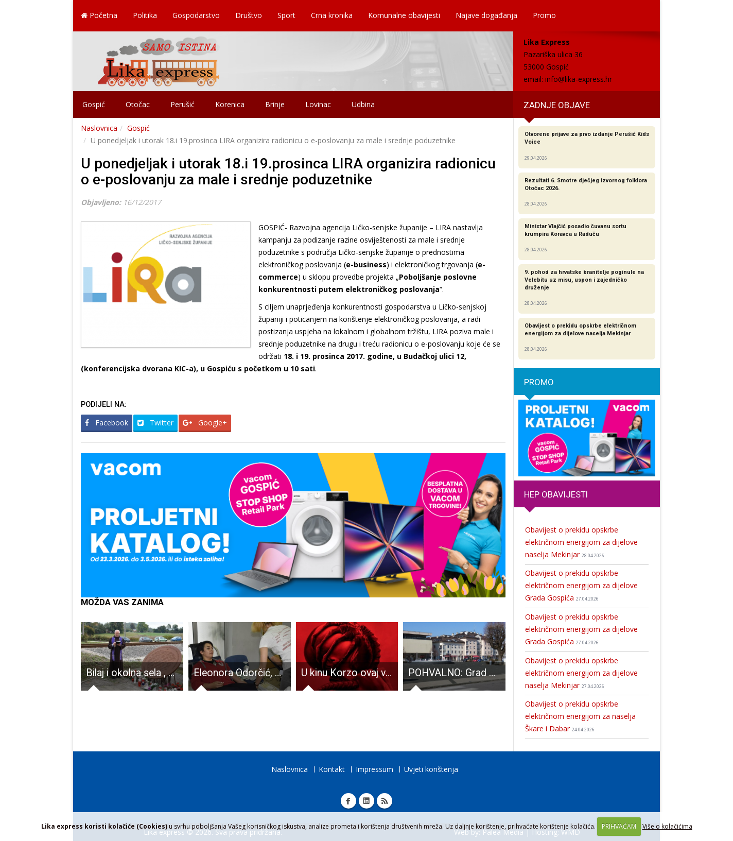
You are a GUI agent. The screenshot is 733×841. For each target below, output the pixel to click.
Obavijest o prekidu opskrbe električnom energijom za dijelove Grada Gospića (581, 585)
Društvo (248, 15)
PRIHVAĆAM (619, 826)
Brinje (275, 104)
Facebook (106, 422)
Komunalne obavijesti (404, 15)
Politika (145, 15)
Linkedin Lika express (366, 801)
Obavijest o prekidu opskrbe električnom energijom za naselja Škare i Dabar (580, 716)
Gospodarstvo (196, 15)
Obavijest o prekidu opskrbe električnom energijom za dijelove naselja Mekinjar (581, 542)
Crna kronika (332, 15)
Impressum (374, 769)
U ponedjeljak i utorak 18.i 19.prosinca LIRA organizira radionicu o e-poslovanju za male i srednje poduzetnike (288, 171)
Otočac (138, 104)
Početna (99, 15)
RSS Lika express (384, 801)
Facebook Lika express (348, 801)
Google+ (205, 422)
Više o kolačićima (667, 826)
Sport (286, 15)
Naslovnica (99, 128)
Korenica (230, 104)
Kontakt (332, 769)
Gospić (93, 104)
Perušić (182, 104)
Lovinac (318, 104)
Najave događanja (486, 15)
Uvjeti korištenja (431, 769)
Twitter (155, 422)
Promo (544, 15)
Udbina (363, 104)
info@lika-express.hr (578, 79)
